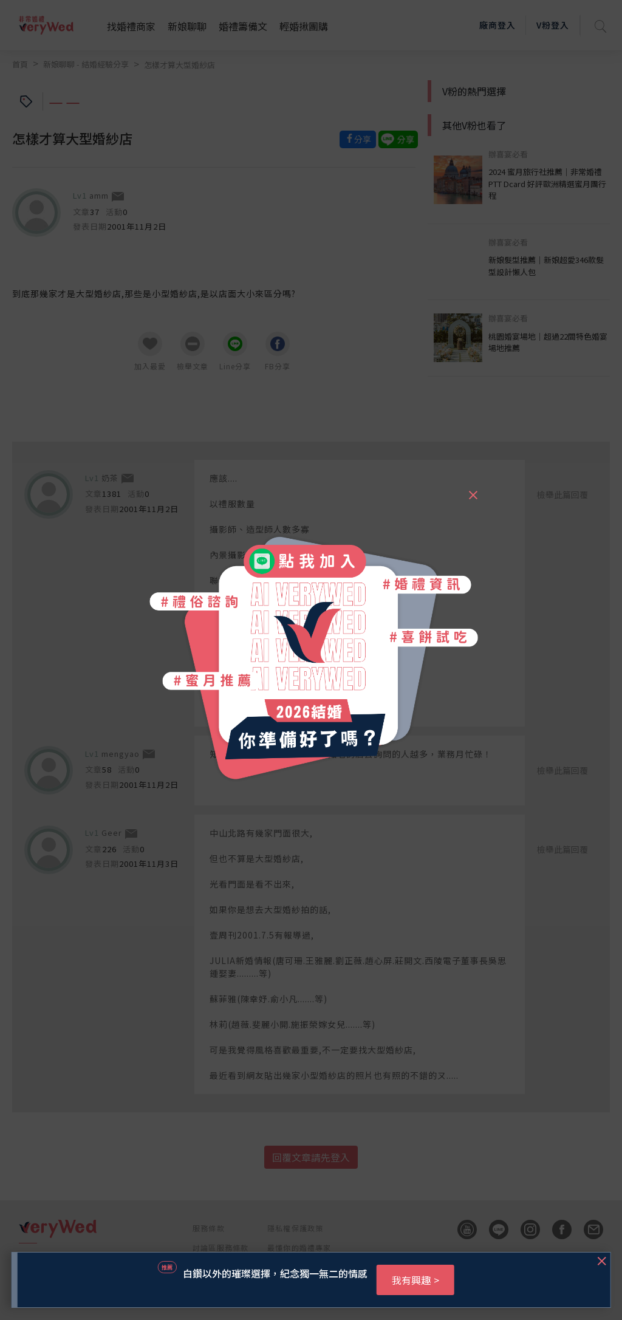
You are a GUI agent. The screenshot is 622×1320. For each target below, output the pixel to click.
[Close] (472, 489)
